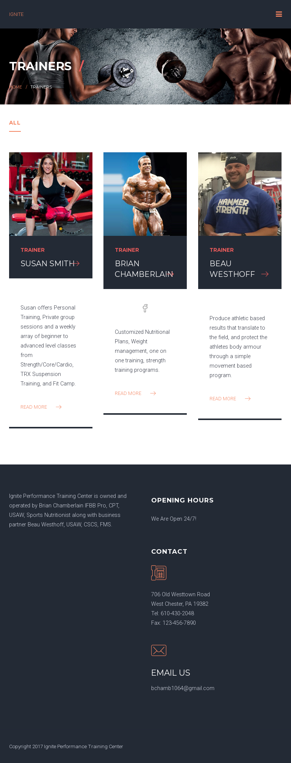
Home (15, 87)
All (15, 123)
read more (41, 407)
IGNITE (16, 14)
